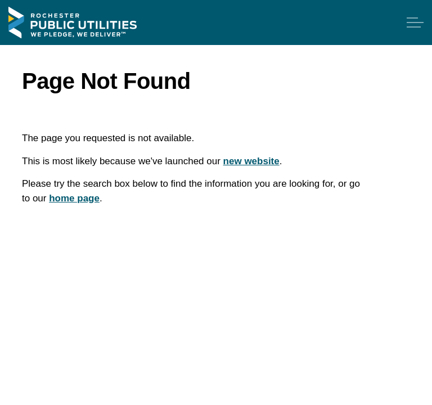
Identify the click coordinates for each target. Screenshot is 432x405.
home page (74, 198)
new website (251, 161)
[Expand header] (415, 22)
